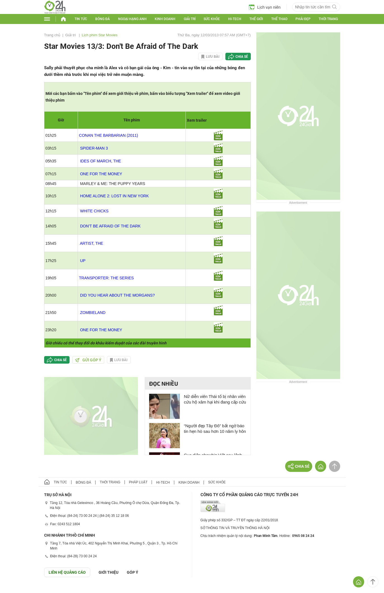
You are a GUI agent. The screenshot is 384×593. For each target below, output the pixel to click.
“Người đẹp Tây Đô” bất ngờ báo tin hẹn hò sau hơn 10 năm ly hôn (215, 428)
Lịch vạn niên (265, 7)
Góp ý (132, 572)
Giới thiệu (108, 572)
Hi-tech (234, 19)
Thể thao (279, 19)
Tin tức (81, 19)
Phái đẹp (303, 19)
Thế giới (256, 19)
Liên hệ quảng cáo (67, 572)
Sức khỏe (212, 19)
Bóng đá (102, 19)
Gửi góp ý (88, 360)
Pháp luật (138, 482)
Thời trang (328, 19)
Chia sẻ (241, 57)
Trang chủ (52, 35)
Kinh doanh (165, 19)
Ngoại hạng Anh (132, 19)
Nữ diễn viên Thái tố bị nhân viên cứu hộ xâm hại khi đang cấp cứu (215, 399)
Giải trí (189, 19)
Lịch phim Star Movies (100, 35)
